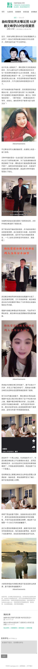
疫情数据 (34, 12)
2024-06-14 (11, 624)
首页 (15, 17)
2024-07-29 (9, 619)
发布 (4, 656)
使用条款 (22, 666)
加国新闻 (18, 12)
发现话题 (26, 12)
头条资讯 (10, 12)
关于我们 (29, 666)
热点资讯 (6, 628)
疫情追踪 (21, 628)
